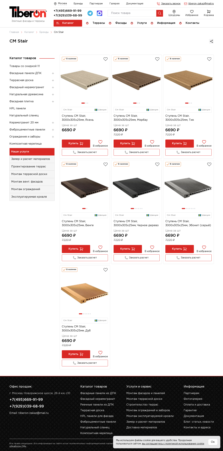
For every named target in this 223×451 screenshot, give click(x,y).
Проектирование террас (28, 166)
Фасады (121, 23)
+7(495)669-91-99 (67, 11)
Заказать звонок (171, 4)
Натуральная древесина (32, 94)
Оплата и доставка (197, 404)
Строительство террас (142, 404)
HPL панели (17, 108)
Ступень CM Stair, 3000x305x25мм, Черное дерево (136, 223)
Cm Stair (59, 32)
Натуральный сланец (24, 115)
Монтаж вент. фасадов (27, 182)
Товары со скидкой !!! (24, 66)
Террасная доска (32, 80)
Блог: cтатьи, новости (199, 422)
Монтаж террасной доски (29, 174)
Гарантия (190, 410)
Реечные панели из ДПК (97, 404)
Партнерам (96, 4)
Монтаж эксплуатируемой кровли (150, 416)
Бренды (78, 4)
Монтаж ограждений (25, 189)
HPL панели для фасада (96, 416)
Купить (76, 144)
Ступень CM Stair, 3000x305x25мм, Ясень (78, 118)
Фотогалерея (193, 399)
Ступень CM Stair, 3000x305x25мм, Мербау (131, 118)
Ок (213, 442)
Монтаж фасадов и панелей (145, 393)
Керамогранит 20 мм (32, 122)
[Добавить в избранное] (105, 59)
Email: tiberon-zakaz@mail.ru (29, 413)
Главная (14, 32)
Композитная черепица (25, 144)
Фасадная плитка (32, 101)
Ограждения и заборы (32, 137)
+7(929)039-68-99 (68, 15)
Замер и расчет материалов (30, 159)
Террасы (98, 23)
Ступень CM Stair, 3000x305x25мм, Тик (179, 118)
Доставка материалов (141, 427)
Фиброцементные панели (32, 129)
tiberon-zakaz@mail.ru (201, 4)
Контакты (192, 23)
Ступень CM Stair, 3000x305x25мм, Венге (78, 223)
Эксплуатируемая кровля (29, 197)
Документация (134, 4)
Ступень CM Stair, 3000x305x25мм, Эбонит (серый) (188, 223)
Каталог (65, 23)
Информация (166, 23)
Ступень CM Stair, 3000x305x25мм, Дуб (76, 328)
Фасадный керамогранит (32, 87)
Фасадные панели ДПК (32, 73)
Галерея (114, 4)
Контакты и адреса (197, 427)
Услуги (142, 23)
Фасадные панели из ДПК (98, 393)
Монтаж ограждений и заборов (148, 410)
